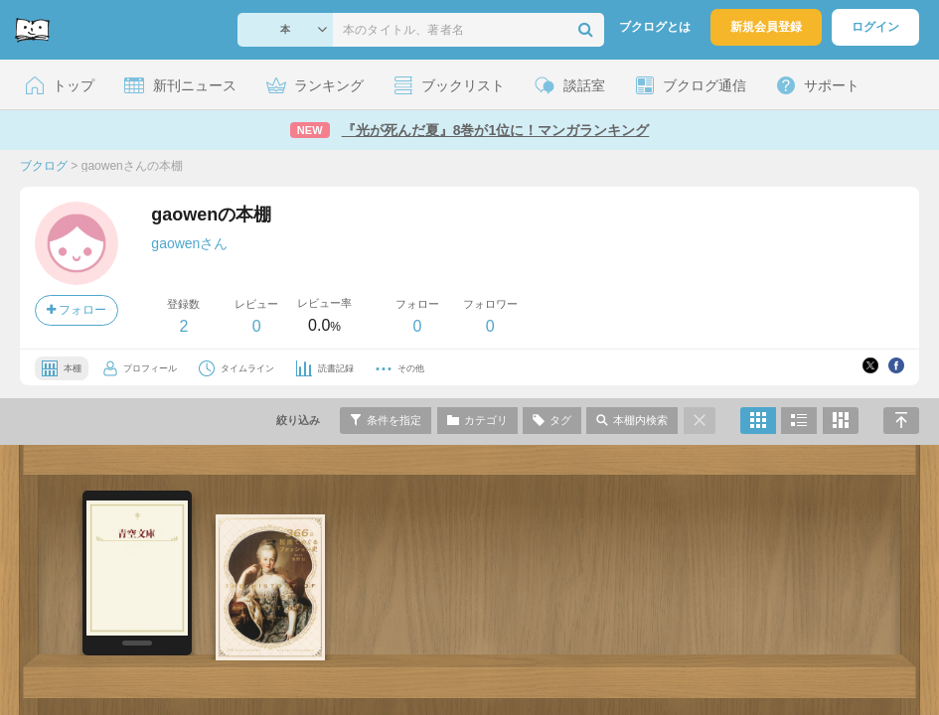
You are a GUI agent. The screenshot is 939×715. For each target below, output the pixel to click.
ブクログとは (655, 27)
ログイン (875, 27)
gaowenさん (189, 243)
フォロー (76, 310)
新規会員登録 (766, 27)
